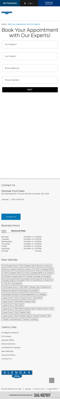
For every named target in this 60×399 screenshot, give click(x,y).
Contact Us (11, 217)
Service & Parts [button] (18, 231)
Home (3, 24)
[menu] (55, 12)
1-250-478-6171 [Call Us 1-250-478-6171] (17, 199)
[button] (10, 3)
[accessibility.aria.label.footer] (42, 395)
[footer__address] (30, 194)
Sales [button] (3, 231)
